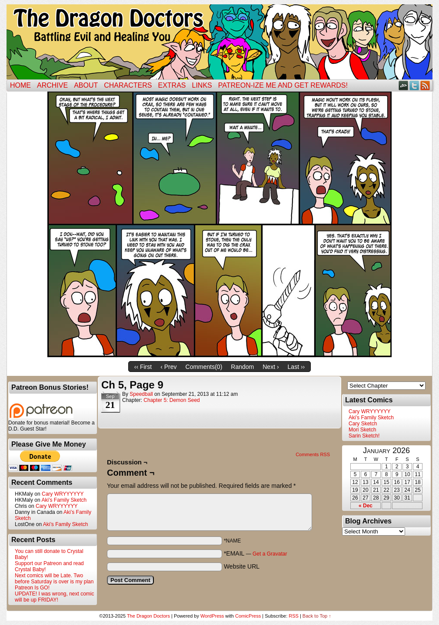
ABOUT (86, 85)
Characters (128, 85)
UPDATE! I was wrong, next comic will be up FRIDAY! (54, 597)
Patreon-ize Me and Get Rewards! (283, 85)
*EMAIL (255, 553)
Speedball (141, 394)
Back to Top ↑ (317, 615)
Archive (52, 85)
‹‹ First (143, 366)
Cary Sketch (363, 424)
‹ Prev (168, 366)
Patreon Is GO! (32, 588)
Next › (271, 366)
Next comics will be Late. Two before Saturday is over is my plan (54, 578)
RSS (425, 85)
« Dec (365, 506)
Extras (172, 85)
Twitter (414, 85)
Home (20, 85)
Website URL (241, 566)
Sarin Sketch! (364, 436)
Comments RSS (313, 454)
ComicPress (248, 615)
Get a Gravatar (270, 554)
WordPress (212, 615)
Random (242, 366)
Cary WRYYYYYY (62, 494)
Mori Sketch (362, 430)
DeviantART (403, 85)
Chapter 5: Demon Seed (171, 400)
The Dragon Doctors (148, 615)
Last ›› (296, 366)
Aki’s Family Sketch (63, 500)
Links (202, 85)
